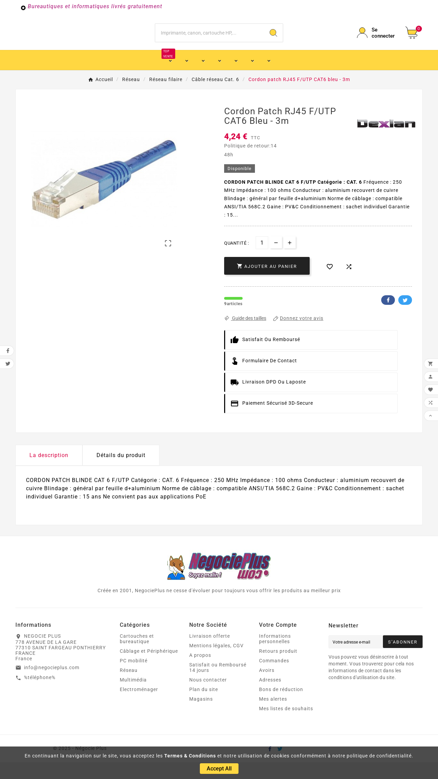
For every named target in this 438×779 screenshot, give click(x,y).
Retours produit (278, 668)
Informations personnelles (275, 655)
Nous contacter (208, 696)
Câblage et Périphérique (149, 668)
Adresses (270, 696)
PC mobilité (133, 677)
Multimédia (133, 696)
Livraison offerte (209, 652)
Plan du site (203, 706)
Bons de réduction (281, 706)
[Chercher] (210, 41)
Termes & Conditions (190, 755)
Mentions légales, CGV (216, 662)
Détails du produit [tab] (120, 472)
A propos (200, 672)
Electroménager (139, 706)
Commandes (274, 677)
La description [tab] (48, 472)
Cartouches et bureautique (137, 655)
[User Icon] (377, 41)
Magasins (201, 715)
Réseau (129, 687)
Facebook (388, 317)
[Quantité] (262, 259)
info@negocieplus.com (51, 684)
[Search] (273, 41)
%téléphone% (39, 694)
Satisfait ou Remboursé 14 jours (217, 684)
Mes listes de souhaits (286, 725)
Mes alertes (273, 715)
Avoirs (266, 687)
